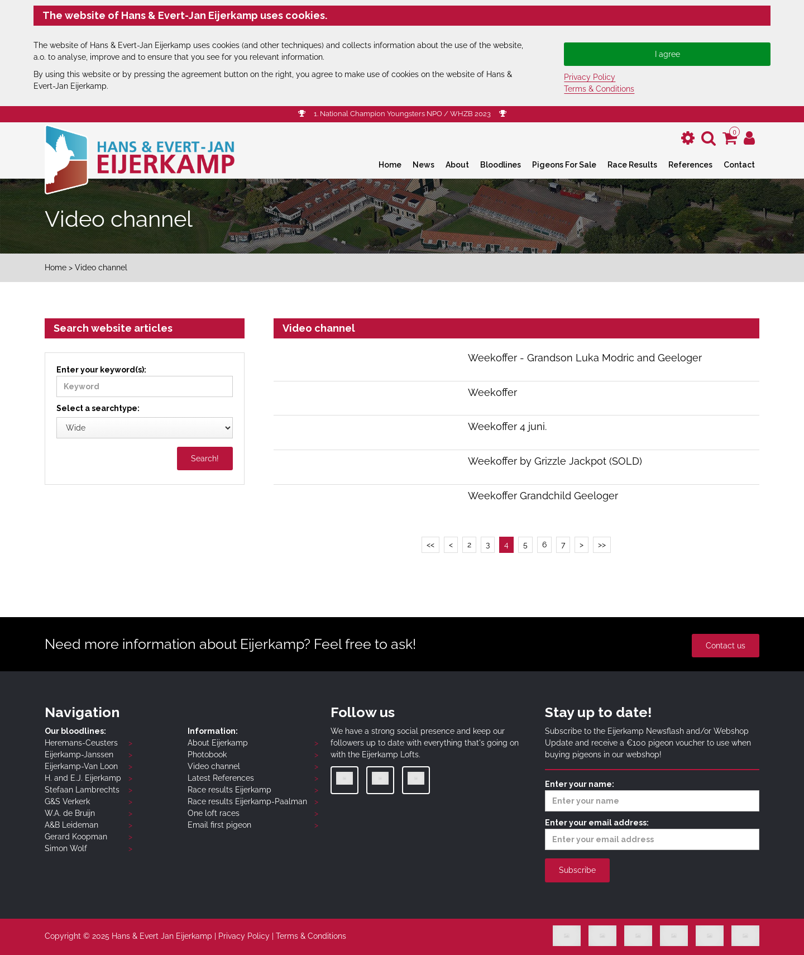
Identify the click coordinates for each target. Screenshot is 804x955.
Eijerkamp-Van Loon (81, 766)
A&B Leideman (71, 824)
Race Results (632, 164)
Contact (739, 164)
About (457, 164)
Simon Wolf (66, 848)
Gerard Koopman (76, 836)
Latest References (221, 777)
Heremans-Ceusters (81, 742)
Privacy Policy (589, 77)
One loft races (214, 813)
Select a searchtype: (98, 408)
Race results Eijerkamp (229, 789)
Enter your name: (652, 795)
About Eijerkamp (218, 742)
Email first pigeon (219, 824)
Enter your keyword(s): (144, 381)
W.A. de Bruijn (70, 813)
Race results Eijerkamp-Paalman (247, 801)
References (690, 164)
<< (430, 544)
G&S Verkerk (67, 801)
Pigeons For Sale (564, 164)
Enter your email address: (652, 834)
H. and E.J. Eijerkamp (83, 777)
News (423, 164)
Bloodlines (500, 164)
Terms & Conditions (599, 88)
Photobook (207, 754)
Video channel (214, 766)
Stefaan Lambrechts (82, 789)
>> (602, 544)
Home (390, 164)
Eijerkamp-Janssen (79, 754)
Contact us (725, 645)
